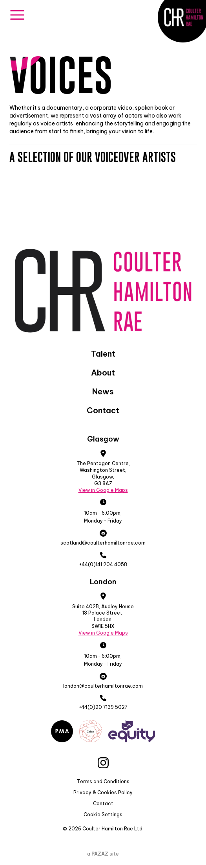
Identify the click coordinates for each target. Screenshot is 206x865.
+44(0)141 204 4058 (103, 564)
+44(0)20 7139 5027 (103, 707)
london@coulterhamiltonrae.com (103, 686)
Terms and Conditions (103, 781)
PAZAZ (99, 854)
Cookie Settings (103, 814)
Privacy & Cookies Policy (103, 792)
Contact (103, 803)
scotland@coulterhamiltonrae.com (103, 543)
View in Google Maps (103, 490)
